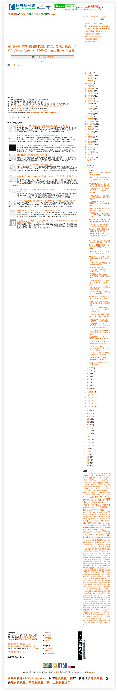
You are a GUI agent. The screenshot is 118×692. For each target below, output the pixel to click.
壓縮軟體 (97, 551)
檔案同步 (95, 570)
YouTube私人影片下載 (90, 497)
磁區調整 (95, 585)
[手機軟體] (106, 505)
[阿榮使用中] (96, 516)
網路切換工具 (101, 589)
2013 (87, 445)
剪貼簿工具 (91, 542)
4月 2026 (90, 398)
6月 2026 (90, 392)
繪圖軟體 (89, 593)
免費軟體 (97, 678)
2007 (87, 463)
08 (90, 368)
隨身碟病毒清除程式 (99, 614)
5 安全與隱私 (89, 124)
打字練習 (90, 563)
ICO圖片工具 (92, 480)
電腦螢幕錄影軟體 (91, 39)
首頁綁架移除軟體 (88, 623)
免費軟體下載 (64, 678)
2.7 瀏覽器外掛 (90, 101)
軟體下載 (43, 682)
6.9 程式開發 (89, 157)
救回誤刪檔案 (104, 566)
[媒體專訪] (90, 502)
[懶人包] (98, 505)
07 (90, 371)
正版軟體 (58, 682)
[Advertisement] (42, 28)
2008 (87, 460)
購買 (67, 682)
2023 (87, 416)
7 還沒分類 (89, 160)
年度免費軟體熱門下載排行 (18, 117)
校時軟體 (100, 568)
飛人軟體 (108, 620)
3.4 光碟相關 (89, 114)
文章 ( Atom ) (16, 65)
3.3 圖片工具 (89, 111)
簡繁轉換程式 (93, 589)
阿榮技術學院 (49, 648)
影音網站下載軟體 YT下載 (94, 23)
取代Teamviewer (102, 545)
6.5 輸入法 (89, 147)
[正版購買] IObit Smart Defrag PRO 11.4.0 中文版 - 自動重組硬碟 (99, 203)
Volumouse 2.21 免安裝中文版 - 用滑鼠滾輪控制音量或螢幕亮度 (99, 258)
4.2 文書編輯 (89, 121)
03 (90, 382)
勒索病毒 (97, 542)
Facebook (11, 639)
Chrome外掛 (87, 478)
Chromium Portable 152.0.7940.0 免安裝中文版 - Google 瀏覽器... (99, 348)
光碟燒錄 (104, 532)
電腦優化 (89, 616)
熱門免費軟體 (88, 578)
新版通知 (48, 635)
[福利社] (85, 510)
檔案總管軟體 (88, 572)
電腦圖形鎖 (103, 616)
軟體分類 (37, 14)
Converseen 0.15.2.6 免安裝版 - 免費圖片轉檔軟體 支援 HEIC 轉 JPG (99, 197)
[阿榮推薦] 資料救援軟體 (96, 523)
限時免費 (88, 614)
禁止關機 (87, 587)
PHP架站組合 (106, 490)
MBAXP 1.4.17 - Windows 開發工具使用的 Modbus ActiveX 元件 (99, 179)
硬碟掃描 (106, 582)
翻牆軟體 (104, 593)
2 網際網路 (89, 83)
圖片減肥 (106, 549)
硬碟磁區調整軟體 (91, 41)
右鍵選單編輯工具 (88, 549)
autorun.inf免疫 (100, 527)
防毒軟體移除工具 (95, 612)
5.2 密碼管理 (89, 129)
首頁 (42, 61)
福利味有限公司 (12, 644)
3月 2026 (90, 401)
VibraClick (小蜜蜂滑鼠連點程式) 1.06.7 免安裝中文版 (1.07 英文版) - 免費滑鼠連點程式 (46, 201)
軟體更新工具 (100, 603)
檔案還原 (104, 572)
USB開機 (102, 492)
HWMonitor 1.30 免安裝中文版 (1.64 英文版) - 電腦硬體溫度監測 (38, 210)
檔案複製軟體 (97, 572)
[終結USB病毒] (93, 510)
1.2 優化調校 (89, 78)
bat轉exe (108, 527)
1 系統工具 (89, 73)
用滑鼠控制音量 (104, 578)
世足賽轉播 (98, 532)
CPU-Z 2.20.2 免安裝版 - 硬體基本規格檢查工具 (33, 155)
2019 (87, 428)
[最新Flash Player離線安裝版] (91, 507)
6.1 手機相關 (89, 137)
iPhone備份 (101, 530)
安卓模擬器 (88, 555)
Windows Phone (96, 494)
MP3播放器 (99, 484)
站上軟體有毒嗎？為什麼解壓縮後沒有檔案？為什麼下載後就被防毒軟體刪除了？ (37, 106)
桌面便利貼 (107, 568)
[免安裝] (96, 499)
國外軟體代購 (30, 646)
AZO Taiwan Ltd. (24, 644)
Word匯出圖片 (106, 494)
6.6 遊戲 (88, 149)
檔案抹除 (101, 570)
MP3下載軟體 (90, 484)
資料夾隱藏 (92, 603)
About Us (52, 14)
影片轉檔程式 (88, 561)
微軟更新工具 (97, 561)
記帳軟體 (96, 599)
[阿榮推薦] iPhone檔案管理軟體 (98, 519)
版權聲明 (26, 639)
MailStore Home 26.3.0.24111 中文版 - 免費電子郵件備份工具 (99, 235)
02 (90, 385)
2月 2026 (90, 404)
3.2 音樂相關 (89, 109)
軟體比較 (106, 603)
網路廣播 (89, 591)
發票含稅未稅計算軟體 (95, 580)
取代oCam (90, 547)
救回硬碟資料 (94, 566)
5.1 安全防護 (89, 126)
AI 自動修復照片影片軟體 (93, 36)
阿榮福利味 (14, 678)
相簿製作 (104, 580)
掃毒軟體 (108, 563)
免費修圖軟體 (101, 535)
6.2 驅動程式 (89, 139)
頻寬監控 (108, 618)
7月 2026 (90, 168)
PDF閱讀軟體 (97, 490)
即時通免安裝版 (104, 542)
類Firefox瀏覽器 (100, 620)
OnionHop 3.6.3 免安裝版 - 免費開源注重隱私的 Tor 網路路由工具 (99, 332)
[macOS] (86, 500)
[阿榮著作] (91, 527)
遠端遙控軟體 (91, 608)
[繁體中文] (105, 509)
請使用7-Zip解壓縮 (42, 110)
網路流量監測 (103, 591)
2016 (87, 436)
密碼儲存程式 (105, 555)
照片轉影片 (107, 576)
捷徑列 (102, 563)
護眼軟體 (96, 601)
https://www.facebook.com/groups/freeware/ (42, 112)
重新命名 (108, 608)
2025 (87, 410)
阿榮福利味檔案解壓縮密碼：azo (18, 652)
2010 (87, 454)
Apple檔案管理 (95, 476)
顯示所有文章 (48, 57)
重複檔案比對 (88, 610)
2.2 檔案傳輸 (89, 88)
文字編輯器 (94, 568)
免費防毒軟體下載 (105, 537)
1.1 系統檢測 (89, 75)
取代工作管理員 (106, 547)
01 (90, 388)
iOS (84, 530)
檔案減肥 (108, 570)
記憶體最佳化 (103, 599)
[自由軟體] (87, 512)
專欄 (97, 557)
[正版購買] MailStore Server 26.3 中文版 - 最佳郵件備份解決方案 (99, 275)
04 (90, 379)
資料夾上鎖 (103, 601)
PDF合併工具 (97, 488)
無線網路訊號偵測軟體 (97, 576)
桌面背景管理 (87, 570)
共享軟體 (97, 540)
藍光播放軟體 (99, 595)
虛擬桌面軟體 (89, 597)
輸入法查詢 (101, 605)
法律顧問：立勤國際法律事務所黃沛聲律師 (94, 16)
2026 (87, 165)
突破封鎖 (93, 587)
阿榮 (57, 672)
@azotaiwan (35, 648)
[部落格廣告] (92, 514)
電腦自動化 (101, 618)
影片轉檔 (107, 559)
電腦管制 (94, 618)
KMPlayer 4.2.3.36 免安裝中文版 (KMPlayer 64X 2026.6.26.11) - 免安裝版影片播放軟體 (46, 145)
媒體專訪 (19, 639)
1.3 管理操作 (89, 81)
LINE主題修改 (92, 482)
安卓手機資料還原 (93, 553)
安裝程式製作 (96, 555)
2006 (87, 466)
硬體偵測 (89, 585)
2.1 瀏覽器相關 (90, 86)
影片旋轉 (94, 559)
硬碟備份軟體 (98, 582)
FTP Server (95, 478)
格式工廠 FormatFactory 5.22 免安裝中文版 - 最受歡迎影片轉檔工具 (39, 135)
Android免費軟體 (96, 474)
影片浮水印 (100, 559)
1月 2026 (90, 406)
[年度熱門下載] (99, 502)
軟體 (22, 682)
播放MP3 (86, 566)
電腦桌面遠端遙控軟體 (92, 34)
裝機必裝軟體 (89, 599)
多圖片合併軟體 (104, 551)
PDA (101, 486)
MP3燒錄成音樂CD (93, 486)
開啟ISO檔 (96, 610)
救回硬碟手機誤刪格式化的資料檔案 (97, 28)
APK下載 (86, 473)
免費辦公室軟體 (94, 537)
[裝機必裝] (96, 512)
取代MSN (94, 545)
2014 (87, 442)
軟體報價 (48, 638)
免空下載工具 (93, 535)
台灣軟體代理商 (20, 646)
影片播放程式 (104, 557)
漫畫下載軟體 (102, 574)
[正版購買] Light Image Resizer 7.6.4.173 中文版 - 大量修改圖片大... (99, 214)
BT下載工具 (106, 476)
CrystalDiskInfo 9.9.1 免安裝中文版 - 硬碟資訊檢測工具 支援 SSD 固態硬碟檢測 (43, 126)
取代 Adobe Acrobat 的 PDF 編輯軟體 (97, 26)
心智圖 (104, 561)
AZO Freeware (34, 678)
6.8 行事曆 (89, 154)
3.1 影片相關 (89, 106)
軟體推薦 (48, 633)
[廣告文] (93, 505)
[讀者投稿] (102, 512)
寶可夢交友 (48, 640)
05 (90, 376)
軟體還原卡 (94, 605)
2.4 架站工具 (89, 93)
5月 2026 (90, 395)
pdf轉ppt (91, 532)
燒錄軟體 (96, 578)
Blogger (91, 672)
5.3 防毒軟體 (89, 132)
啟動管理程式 (99, 549)
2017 (87, 434)
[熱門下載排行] (105, 507)
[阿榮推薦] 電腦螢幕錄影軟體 (99, 525)
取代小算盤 (97, 547)
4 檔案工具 (89, 116)
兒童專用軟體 (87, 540)
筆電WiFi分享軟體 (102, 587)
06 (90, 373)
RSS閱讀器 (86, 492)
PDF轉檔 (88, 490)
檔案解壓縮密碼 (18, 108)
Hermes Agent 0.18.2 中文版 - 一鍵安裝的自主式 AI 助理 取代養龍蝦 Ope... (99, 309)
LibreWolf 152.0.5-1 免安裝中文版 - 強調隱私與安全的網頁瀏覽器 (99, 303)
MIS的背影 (48, 651)
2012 (87, 448)
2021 (87, 422)
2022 (87, 419)
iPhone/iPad (92, 530)
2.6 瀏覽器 (89, 98)
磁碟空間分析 (102, 585)
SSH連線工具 (95, 492)
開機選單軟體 (104, 610)
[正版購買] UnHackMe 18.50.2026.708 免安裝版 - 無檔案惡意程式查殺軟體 (99, 269)
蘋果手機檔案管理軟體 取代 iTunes (96, 31)
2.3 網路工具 (89, 91)
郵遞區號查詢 (101, 608)
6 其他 (87, 134)
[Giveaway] (102, 497)
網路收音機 (95, 591)
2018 (87, 431)
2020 (87, 425)
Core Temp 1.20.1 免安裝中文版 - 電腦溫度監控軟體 (34, 165)
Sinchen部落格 (50, 653)
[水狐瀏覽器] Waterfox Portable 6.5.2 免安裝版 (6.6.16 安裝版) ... (99, 282)
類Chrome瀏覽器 (89, 620)
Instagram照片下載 (102, 480)
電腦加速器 (95, 616)
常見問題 (23, 14)
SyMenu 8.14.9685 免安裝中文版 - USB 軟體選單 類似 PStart (99, 246)
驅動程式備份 (98, 623)
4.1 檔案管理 (89, 119)
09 (90, 170)
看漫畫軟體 (90, 582)
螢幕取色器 (97, 597)
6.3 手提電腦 (89, 142)
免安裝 (14, 682)
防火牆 (103, 612)
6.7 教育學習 (89, 152)
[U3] (109, 497)
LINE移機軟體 (101, 482)
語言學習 (90, 601)
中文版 (32, 682)
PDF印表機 (88, 488)
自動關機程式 (91, 595)
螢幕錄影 (104, 597)
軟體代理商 (11, 646)
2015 (87, 439)
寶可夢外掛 (92, 557)
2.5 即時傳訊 (89, 96)
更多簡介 (33, 639)
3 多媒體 (88, 104)
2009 (87, 457)
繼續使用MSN (97, 593)
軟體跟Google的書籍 (29, 637)
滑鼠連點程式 (93, 574)
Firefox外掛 (103, 478)
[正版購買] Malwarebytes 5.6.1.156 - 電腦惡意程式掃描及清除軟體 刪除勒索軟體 (99, 325)
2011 (87, 451)
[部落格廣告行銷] (102, 514)
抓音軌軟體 (96, 563)
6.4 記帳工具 (89, 144)
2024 (87, 413)
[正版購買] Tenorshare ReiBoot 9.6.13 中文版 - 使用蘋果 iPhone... (99, 190)
